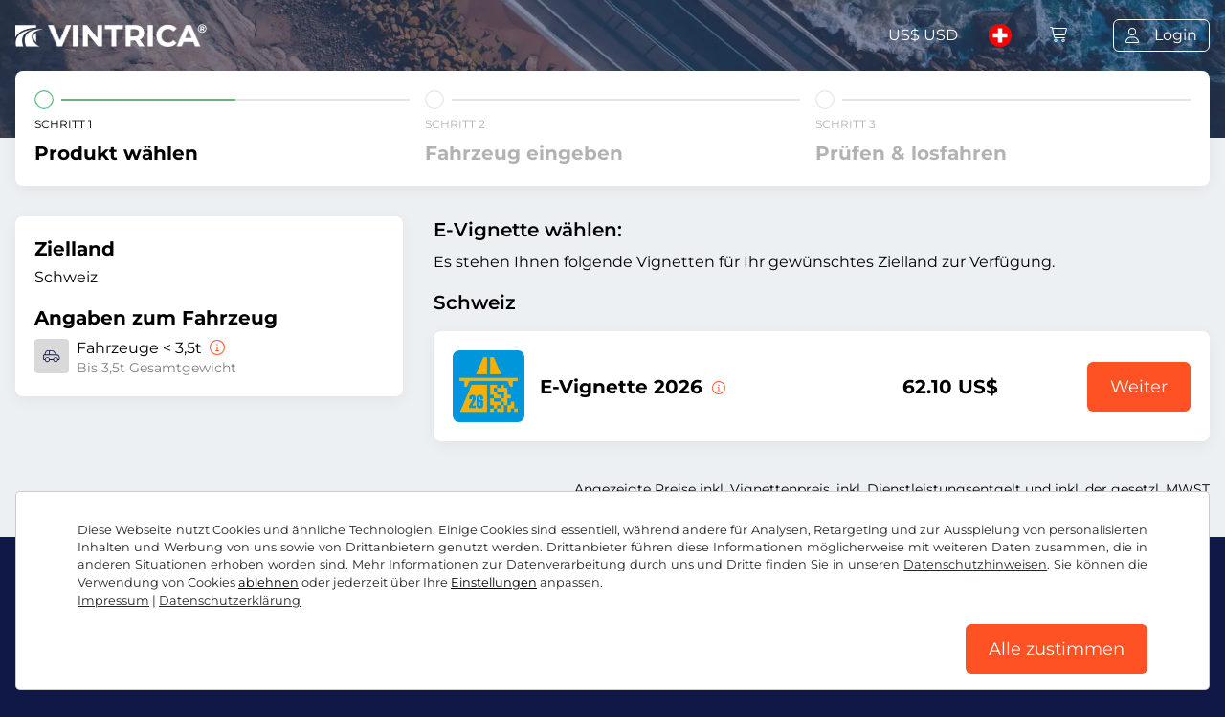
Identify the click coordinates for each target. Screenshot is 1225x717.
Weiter (1139, 386)
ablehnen (268, 582)
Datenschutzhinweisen (975, 564)
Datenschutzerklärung (230, 601)
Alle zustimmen (1057, 649)
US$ (923, 35)
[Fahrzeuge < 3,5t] (215, 348)
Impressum (113, 601)
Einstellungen (494, 582)
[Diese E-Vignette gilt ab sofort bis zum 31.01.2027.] (716, 386)
